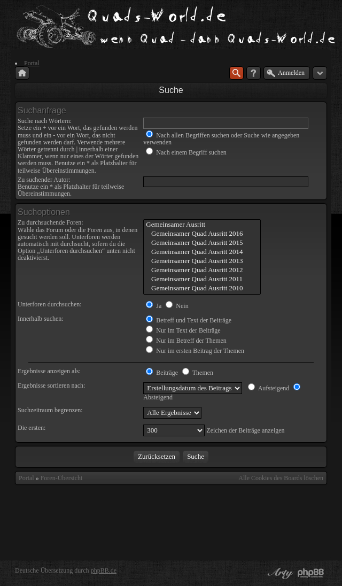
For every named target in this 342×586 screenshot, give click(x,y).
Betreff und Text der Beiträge (188, 320)
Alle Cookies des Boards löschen (280, 478)
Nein (177, 306)
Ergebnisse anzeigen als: (49, 371)
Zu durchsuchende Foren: (50, 222)
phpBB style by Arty (279, 573)
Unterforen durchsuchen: (50, 304)
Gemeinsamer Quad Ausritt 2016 (202, 233)
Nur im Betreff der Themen (186, 340)
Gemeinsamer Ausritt (202, 224)
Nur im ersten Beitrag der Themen (195, 350)
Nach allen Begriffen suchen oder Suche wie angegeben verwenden (221, 139)
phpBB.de (103, 570)
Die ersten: (31, 427)
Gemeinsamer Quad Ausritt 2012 (202, 270)
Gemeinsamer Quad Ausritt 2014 (202, 252)
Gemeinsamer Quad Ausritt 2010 (202, 288)
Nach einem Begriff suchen (186, 152)
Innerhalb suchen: (41, 318)
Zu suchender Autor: (44, 179)
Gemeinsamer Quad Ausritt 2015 (202, 243)
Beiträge (162, 372)
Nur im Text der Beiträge (183, 330)
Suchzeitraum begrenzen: (50, 410)
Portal (26, 478)
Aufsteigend (268, 388)
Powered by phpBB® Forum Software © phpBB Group (311, 573)
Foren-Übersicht (62, 478)
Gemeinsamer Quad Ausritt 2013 (202, 261)
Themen (197, 372)
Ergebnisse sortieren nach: (51, 385)
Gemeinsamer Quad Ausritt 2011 (202, 279)
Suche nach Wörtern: (45, 121)
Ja (153, 306)
